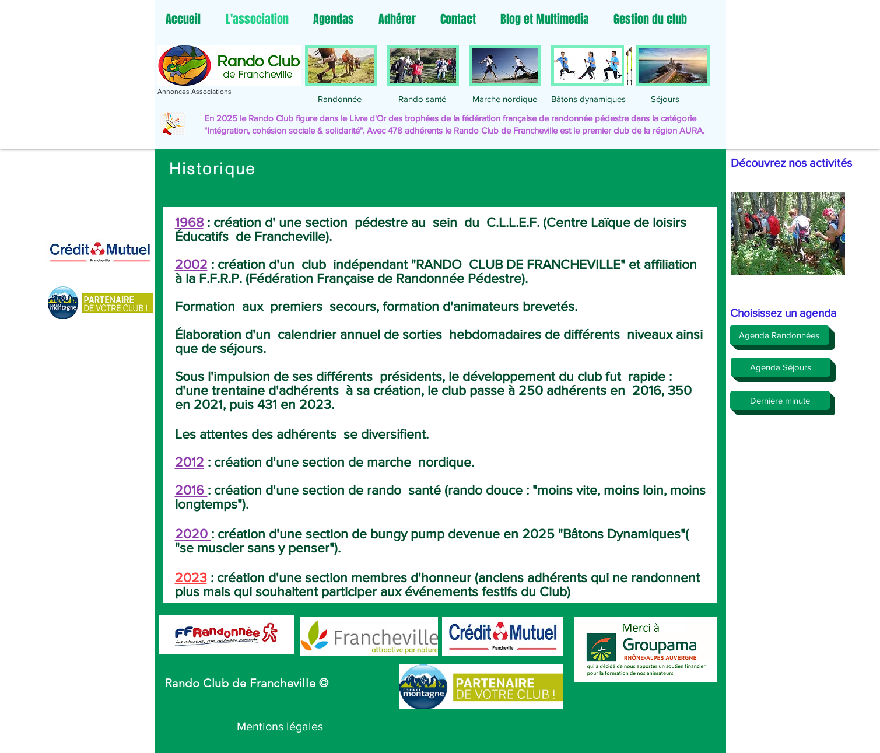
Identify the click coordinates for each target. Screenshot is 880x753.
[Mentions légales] (280, 726)
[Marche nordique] (505, 98)
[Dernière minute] (780, 400)
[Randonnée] (340, 98)
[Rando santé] (422, 98)
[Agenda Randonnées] (779, 335)
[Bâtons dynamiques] (588, 98)
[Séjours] (665, 98)
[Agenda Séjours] (780, 367)
